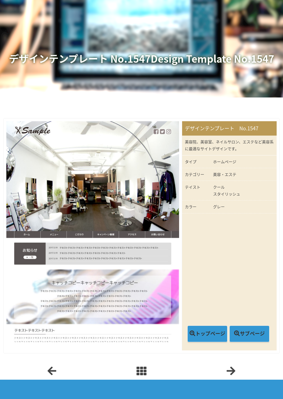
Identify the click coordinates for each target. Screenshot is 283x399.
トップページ (210, 333)
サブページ (252, 333)
